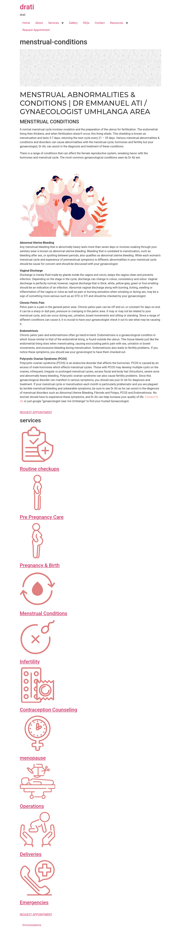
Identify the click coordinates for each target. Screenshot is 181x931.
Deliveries (31, 854)
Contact (100, 23)
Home (26, 23)
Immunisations (31, 925)
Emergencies (34, 902)
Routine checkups (39, 469)
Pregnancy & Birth (40, 565)
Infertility (30, 662)
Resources (116, 23)
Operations (32, 806)
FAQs (86, 23)
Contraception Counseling (48, 710)
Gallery (73, 23)
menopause (33, 758)
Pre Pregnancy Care (41, 517)
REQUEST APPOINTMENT (36, 412)
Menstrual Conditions (43, 613)
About (39, 23)
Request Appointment (36, 30)
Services (53, 23)
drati (27, 7)
